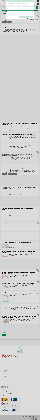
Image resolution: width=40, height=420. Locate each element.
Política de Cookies (31, 416)
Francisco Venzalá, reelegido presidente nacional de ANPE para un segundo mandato (17, 18)
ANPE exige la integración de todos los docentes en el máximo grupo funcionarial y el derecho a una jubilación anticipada (19, 28)
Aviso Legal (36, 416)
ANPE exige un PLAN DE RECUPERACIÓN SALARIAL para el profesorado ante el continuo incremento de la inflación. (18, 273)
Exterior (10, 247)
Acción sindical (22, 194)
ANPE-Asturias (32, 29)
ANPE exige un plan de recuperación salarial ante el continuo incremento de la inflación (18, 283)
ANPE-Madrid (32, 19)
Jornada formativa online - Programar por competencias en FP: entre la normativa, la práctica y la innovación (19, 252)
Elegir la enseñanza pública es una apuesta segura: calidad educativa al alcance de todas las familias (18, 209)
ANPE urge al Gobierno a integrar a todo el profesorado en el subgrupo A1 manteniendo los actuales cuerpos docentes (18, 188)
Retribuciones (17, 194)
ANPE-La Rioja (32, 293)
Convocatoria (15, 247)
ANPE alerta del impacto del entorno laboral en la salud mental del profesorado (16, 305)
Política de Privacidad (24, 416)
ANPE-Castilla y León (31, 226)
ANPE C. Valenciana (10, 415)
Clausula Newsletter (35, 417)
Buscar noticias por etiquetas (20, 10)
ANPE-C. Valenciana (31, 210)
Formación (11, 257)
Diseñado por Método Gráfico (33, 418)
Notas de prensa (11, 194)
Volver (3, 13)
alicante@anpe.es (4, 361)
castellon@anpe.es (4, 371)
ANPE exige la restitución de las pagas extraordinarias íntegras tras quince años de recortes (19, 225)
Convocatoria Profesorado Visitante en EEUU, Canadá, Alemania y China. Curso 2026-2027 (18, 242)
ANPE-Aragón (32, 167)
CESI (16, 322)
